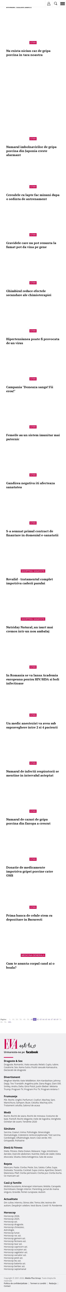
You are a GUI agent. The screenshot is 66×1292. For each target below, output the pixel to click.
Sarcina (7, 1132)
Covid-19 (46, 1205)
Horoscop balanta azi (14, 1263)
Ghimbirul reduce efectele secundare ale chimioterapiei (28, 293)
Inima (23, 1132)
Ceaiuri (15, 1132)
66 (49, 1019)
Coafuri (37, 1099)
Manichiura (9, 1102)
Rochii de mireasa (36, 1115)
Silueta (17, 1156)
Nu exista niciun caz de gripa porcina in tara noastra (28, 53)
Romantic (19, 1064)
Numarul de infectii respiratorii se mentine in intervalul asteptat (32, 773)
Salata (41, 1167)
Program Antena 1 (50, 1089)
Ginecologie (44, 1132)
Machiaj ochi (46, 1102)
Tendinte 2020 (30, 1121)
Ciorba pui (42, 1172)
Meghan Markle (12, 1080)
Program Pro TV (32, 1089)
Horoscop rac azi (12, 1235)
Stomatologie (10, 1134)
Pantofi (12, 1118)
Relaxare (35, 1151)
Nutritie (35, 1153)
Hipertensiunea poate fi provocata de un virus (32, 341)
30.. (21, 1019)
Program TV (17, 1089)
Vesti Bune (36, 1205)
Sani (53, 1099)
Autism (41, 1192)
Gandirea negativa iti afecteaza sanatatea (30, 485)
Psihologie (32, 1132)
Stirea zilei (28, 1202)
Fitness (13, 1151)
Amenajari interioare (32, 1186)
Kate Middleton (28, 1080)
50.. (28, 1019)
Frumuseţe (10, 1096)
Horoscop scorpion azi (15, 1249)
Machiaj (46, 1099)
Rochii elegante (25, 1118)
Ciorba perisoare (28, 1172)
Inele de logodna (41, 1118)
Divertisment (12, 1077)
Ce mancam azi (11, 1175)
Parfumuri (28, 1099)
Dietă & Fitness (13, 1147)
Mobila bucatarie (12, 1186)
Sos (35, 1167)
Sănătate (9, 1128)
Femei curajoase (29, 1192)
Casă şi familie (13, 1182)
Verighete (56, 1118)
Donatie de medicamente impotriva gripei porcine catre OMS (29, 871)
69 (57, 1019)
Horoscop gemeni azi (14, 1238)
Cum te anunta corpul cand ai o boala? (30, 965)
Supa (54, 1167)
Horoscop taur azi (13, 1243)
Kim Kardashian (45, 1080)
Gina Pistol (29, 1086)
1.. (10, 1019)
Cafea (48, 1167)
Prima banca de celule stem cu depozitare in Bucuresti (29, 917)
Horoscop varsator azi (15, 1255)
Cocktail (27, 1170)
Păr (5, 1099)
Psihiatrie (19, 1140)
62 (38, 1019)
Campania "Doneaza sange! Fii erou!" (29, 389)
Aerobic (8, 1153)
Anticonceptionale (38, 1134)
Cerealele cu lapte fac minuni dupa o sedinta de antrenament (32, 197)
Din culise (9, 1202)
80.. (1, 1022)
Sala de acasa (46, 1156)
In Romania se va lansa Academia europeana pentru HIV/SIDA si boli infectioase (32, 679)
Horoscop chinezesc (14, 1227)
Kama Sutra (24, 1067)
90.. (5, 1022)
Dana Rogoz (45, 1083)
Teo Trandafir (17, 1083)
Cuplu (48, 1064)
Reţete (8, 1164)
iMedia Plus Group (33, 1278)
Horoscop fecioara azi (15, 1241)
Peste (30, 1167)
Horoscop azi (10, 1221)
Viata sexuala (31, 1064)
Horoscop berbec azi (14, 1266)
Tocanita (18, 1170)
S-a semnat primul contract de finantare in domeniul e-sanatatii (32, 533)
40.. (24, 1019)
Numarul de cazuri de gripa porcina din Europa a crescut (28, 821)
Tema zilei (39, 1202)
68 (54, 1019)
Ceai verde (41, 1137)
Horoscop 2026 (11, 1216)
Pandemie (57, 1205)
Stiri (33, 42)
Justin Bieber (42, 1086)
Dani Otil (56, 1083)
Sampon (20, 1102)
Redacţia (53, 1283)
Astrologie (9, 1229)
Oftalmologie (22, 1137)
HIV (50, 1137)
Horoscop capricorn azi (15, 1246)
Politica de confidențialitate (15, 1283)
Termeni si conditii (38, 1283)
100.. (10, 1022)
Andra (14, 1086)
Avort (32, 1137)
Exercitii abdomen (21, 1153)
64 (43, 1019)
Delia (21, 1086)
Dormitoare (10, 1189)
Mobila (46, 1186)
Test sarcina (54, 1134)
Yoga (43, 1151)
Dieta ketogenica (29, 1156)
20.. (17, 1019)
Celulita (35, 1102)
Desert (58, 1170)
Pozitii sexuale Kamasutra (44, 1067)
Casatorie (8, 1067)
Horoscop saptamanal (15, 1269)
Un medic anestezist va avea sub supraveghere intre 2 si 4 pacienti (32, 725)
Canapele (56, 1186)
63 (41, 1019)
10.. (13, 1019)
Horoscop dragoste (13, 1224)
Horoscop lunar (12, 1232)
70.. (60, 1019)
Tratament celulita (13, 1105)
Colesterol (23, 1134)
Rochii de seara (18, 1115)
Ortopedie (9, 1140)
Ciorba (23, 1167)
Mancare (8, 1167)
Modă (7, 1112)
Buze (27, 1102)
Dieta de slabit (47, 1153)
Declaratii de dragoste (15, 1070)
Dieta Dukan (24, 1151)
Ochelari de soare (13, 1121)
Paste (16, 1167)
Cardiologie (9, 1137)
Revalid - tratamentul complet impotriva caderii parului (29, 581)
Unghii (18, 1099)
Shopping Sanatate (33, 571)
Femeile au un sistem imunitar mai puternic (33, 437)
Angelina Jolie (31, 1083)
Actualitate (11, 1199)
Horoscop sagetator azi (15, 1252)
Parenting (37, 1189)
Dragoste (8, 1064)
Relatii (42, 1064)
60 (32, 1019)
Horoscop (10, 1212)
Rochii (11, 1099)
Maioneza (9, 1172)
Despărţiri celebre (21, 1205)
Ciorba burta (55, 1172)
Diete (6, 1151)
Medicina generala (33, 955)
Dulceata (8, 1170)
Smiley (7, 1086)
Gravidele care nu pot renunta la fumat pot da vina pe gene (31, 245)
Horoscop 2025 (11, 1218)
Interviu (18, 1202)
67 (52, 1019)
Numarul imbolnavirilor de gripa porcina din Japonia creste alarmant (31, 151)
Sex (16, 1067)
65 (46, 1019)
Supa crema (38, 1170)
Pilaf (17, 1172)
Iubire (55, 1064)
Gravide (16, 1192)
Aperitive (49, 1170)
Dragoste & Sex (13, 1061)
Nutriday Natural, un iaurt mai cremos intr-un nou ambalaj (29, 629)
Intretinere (52, 1151)
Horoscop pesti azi (13, 1257)
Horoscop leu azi (12, 1260)
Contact (7, 1286)
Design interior (23, 1189)
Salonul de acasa (31, 1105)
